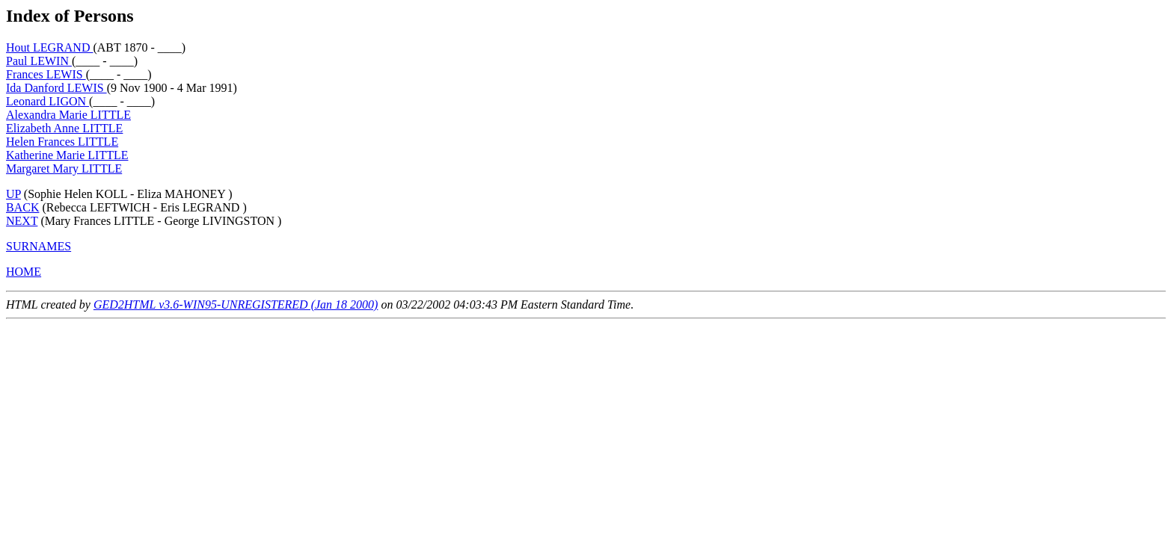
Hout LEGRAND (49, 47)
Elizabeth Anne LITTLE (64, 128)
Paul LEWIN (39, 61)
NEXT (21, 220)
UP (13, 194)
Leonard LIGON (47, 101)
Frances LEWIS (46, 74)
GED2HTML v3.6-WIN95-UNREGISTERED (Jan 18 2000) (235, 304)
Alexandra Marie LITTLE (68, 114)
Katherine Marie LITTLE (67, 155)
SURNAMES (38, 246)
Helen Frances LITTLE (62, 141)
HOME (23, 271)
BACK (22, 207)
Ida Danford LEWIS (56, 87)
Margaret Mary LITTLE (64, 168)
